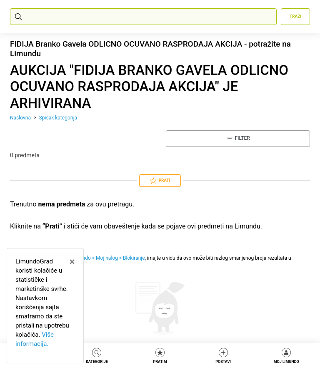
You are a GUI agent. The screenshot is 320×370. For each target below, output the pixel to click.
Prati (160, 180)
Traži (295, 16)
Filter (238, 138)
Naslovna (20, 118)
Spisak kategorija (58, 118)
